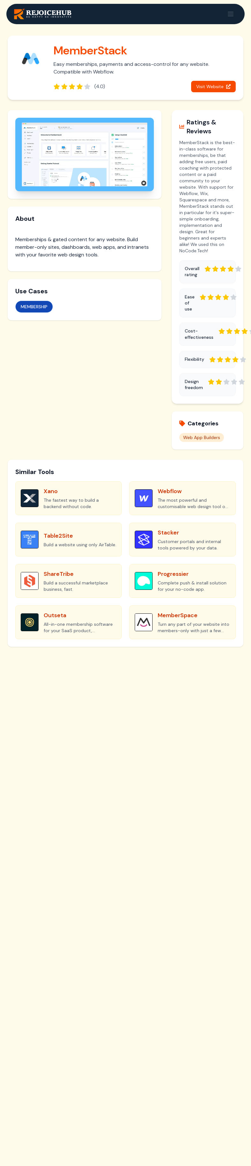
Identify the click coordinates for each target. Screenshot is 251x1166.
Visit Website (213, 86)
